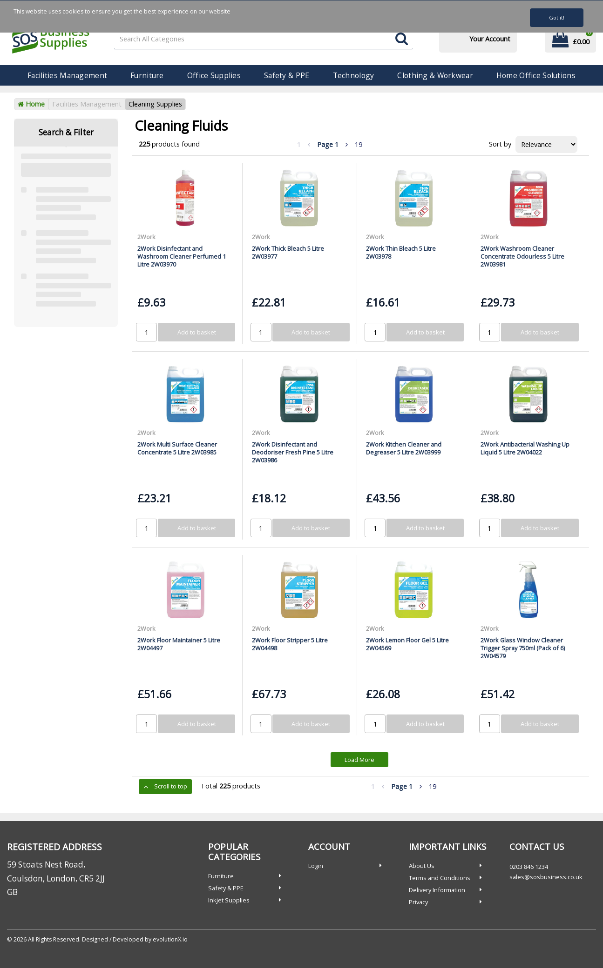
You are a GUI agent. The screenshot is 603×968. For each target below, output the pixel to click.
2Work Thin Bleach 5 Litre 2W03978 (401, 252)
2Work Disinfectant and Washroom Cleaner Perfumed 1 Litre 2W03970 (181, 256)
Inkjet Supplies (229, 900)
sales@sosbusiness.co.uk (546, 877)
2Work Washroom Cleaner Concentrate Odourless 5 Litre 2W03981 (522, 256)
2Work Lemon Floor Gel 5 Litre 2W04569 (407, 644)
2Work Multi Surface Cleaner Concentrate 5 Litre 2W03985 (177, 448)
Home (31, 104)
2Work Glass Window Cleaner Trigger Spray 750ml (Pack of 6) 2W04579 (523, 648)
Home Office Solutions (536, 75)
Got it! (556, 17)
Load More (359, 759)
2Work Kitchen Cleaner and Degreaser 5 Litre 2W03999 (403, 448)
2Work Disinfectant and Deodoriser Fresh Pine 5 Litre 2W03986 (292, 452)
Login (315, 865)
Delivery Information (437, 890)
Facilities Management (67, 75)
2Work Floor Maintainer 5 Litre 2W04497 (178, 644)
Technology (353, 75)
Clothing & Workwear (435, 75)
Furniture (147, 75)
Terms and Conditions (439, 878)
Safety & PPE (286, 75)
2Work (146, 237)
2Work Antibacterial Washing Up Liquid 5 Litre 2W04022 (525, 448)
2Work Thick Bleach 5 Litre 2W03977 (288, 252)
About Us (421, 865)
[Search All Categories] (263, 39)
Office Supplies (214, 75)
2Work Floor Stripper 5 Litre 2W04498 (290, 644)
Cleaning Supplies (155, 104)
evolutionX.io (170, 939)
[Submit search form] (402, 39)
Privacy (418, 902)
